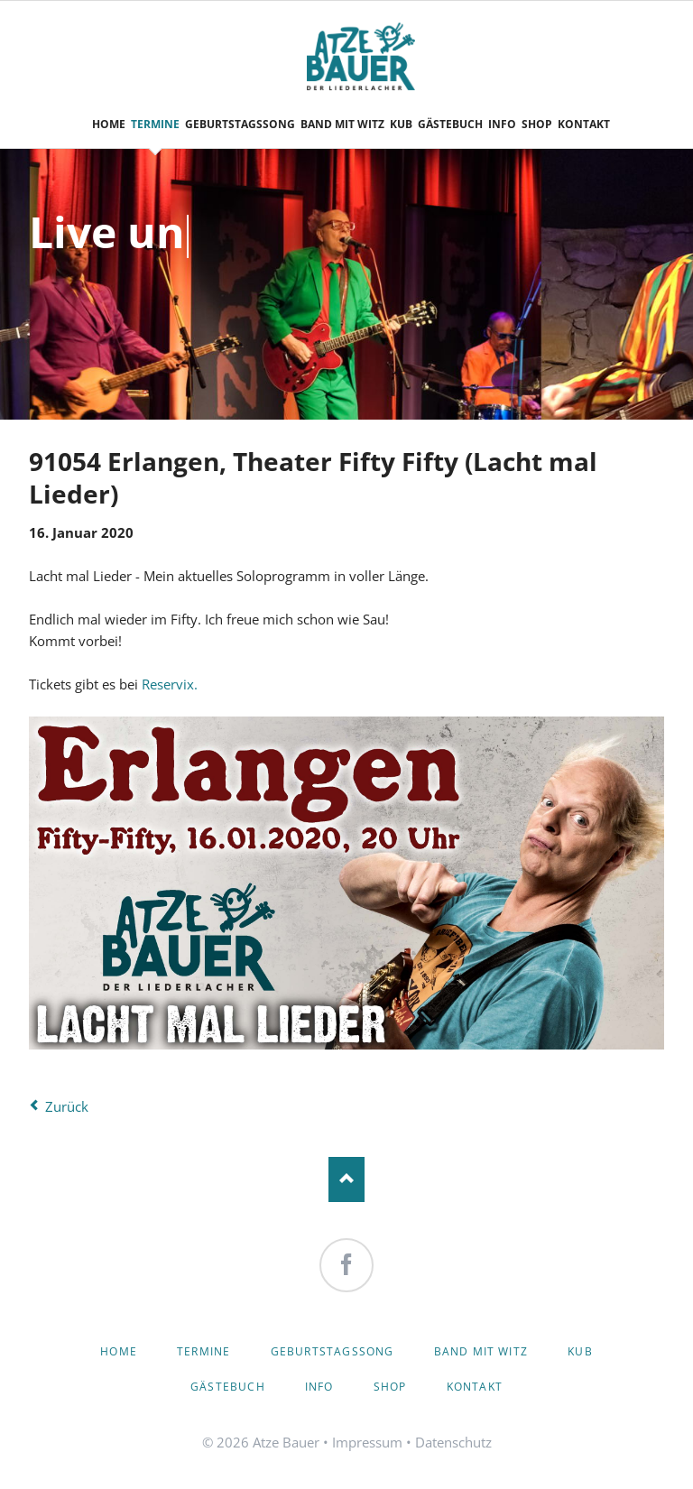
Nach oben (346, 1179)
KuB (580, 1351)
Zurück (66, 1106)
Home (118, 1351)
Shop (390, 1386)
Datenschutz (453, 1442)
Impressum (367, 1442)
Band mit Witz (481, 1351)
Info (319, 1386)
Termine (203, 1351)
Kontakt (475, 1386)
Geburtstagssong (332, 1351)
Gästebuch (227, 1386)
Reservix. (168, 684)
